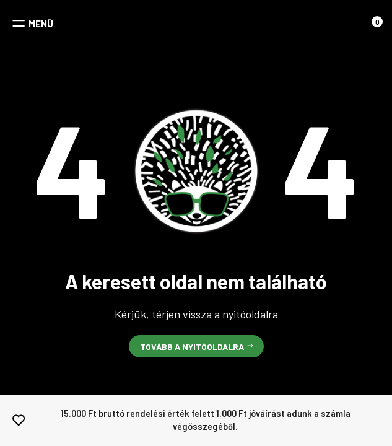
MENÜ (40, 23)
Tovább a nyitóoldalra (192, 346)
